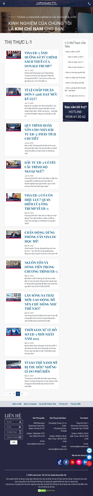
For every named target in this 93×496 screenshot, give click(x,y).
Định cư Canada (30, 404)
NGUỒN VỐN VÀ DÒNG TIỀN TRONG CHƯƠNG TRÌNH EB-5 (41, 266)
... (25, 394)
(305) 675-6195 (39, 436)
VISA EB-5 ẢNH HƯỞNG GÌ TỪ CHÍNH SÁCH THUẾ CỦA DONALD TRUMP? (41, 59)
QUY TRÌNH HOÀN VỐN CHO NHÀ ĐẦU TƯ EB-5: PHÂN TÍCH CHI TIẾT (40, 132)
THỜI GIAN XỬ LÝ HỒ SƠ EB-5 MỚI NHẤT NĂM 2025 (41, 334)
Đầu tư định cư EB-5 (75, 57)
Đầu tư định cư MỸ (72, 52)
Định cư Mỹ (16, 404)
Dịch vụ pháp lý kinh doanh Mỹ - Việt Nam (75, 89)
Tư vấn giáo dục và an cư (75, 96)
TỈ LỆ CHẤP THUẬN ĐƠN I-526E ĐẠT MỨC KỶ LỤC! (41, 94)
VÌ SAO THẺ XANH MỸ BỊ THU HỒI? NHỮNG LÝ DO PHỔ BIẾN (41, 366)
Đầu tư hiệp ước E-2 (75, 62)
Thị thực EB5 (75, 404)
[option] (46, 20)
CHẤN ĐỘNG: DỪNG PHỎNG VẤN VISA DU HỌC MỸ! (40, 236)
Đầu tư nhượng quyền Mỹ (75, 72)
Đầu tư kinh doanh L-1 (76, 67)
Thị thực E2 (63, 404)
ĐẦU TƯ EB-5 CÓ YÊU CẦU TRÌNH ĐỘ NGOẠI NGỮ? (40, 166)
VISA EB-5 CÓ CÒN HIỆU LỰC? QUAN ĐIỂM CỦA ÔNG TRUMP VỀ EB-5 (39, 201)
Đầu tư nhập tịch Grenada (75, 78)
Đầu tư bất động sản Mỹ (74, 83)
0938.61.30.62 (75, 117)
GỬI (13, 442)
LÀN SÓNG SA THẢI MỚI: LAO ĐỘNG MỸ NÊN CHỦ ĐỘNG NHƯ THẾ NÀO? (41, 302)
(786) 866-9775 (39, 433)
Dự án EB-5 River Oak (47, 404)
